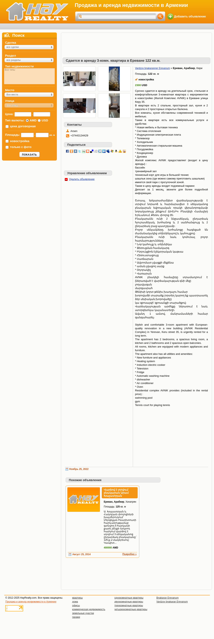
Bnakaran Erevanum (167, 597)
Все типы (29, 69)
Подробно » (129, 554)
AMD (33, 120)
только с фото (20, 147)
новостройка (19, 141)
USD (45, 120)
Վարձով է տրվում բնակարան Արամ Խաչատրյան (116, 492)
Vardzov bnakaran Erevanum (172, 601)
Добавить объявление (190, 16)
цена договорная (23, 126)
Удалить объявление (82, 179)
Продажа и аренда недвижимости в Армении (30, 601)
